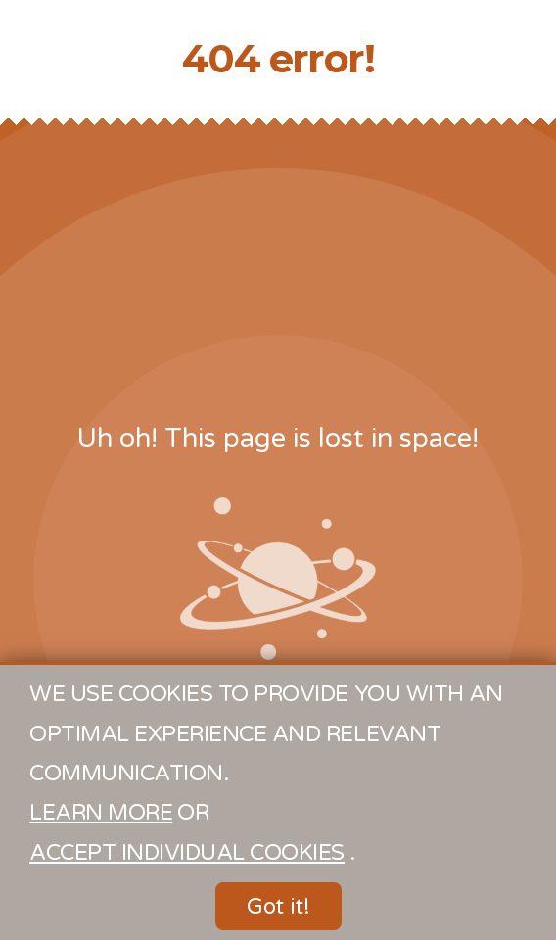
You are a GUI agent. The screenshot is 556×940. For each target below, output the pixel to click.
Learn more (100, 812)
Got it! (278, 906)
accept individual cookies (187, 852)
